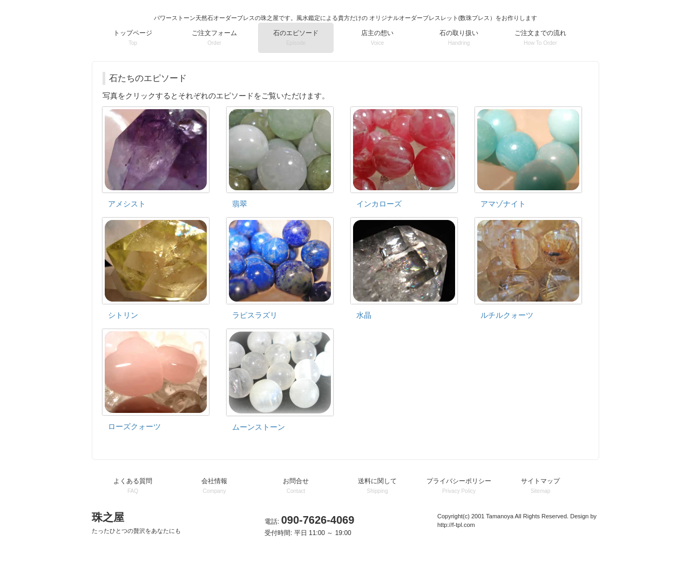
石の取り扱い (458, 37)
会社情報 (214, 485)
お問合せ (296, 485)
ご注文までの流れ (540, 37)
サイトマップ (540, 485)
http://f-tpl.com (456, 525)
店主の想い (377, 37)
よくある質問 (132, 485)
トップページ (132, 37)
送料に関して (377, 485)
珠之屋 (136, 522)
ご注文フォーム (214, 37)
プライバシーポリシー (458, 485)
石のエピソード (296, 37)
